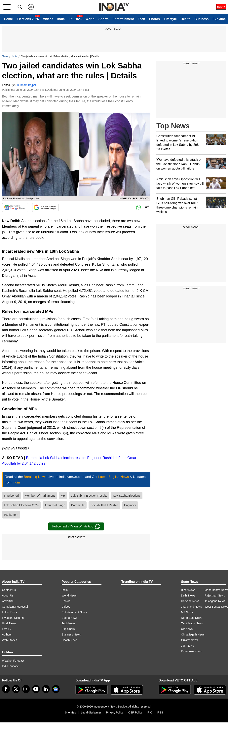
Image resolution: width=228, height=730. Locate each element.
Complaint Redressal (15, 606)
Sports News (69, 617)
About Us (8, 595)
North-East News (191, 617)
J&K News (187, 645)
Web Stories (9, 640)
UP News (187, 629)
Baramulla (78, 505)
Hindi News (9, 623)
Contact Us (9, 590)
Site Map (70, 712)
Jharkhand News (191, 606)
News (5, 56)
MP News (187, 612)
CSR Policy (135, 712)
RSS (160, 712)
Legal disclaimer (91, 712)
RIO (149, 712)
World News (69, 595)
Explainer (219, 19)
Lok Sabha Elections (126, 495)
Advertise (8, 601)
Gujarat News (189, 640)
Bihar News (188, 590)
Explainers (68, 629)
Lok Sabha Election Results (89, 495)
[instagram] (26, 689)
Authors (7, 634)
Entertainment (123, 19)
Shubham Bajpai (26, 85)
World (90, 19)
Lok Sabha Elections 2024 (21, 505)
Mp (63, 495)
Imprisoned (11, 495)
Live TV (6, 629)
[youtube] (36, 689)
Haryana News (190, 601)
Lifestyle (170, 19)
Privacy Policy (114, 712)
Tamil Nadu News (192, 623)
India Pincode (10, 666)
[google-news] (56, 689)
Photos (154, 19)
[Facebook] (6, 689)
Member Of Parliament (40, 495)
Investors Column (13, 617)
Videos (48, 19)
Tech (141, 19)
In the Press (9, 612)
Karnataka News (191, 651)
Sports (103, 19)
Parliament (11, 514)
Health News (69, 640)
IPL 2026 (75, 19)
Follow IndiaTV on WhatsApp (76, 526)
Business (201, 19)
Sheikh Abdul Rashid (104, 505)
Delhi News (188, 595)
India (61, 19)
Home (8, 19)
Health (185, 19)
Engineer (130, 505)
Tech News (68, 623)
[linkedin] (46, 689)
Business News (71, 634)
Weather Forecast (13, 660)
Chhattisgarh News (193, 634)
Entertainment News (74, 612)
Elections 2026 (28, 19)
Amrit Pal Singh (55, 505)
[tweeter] (16, 689)
